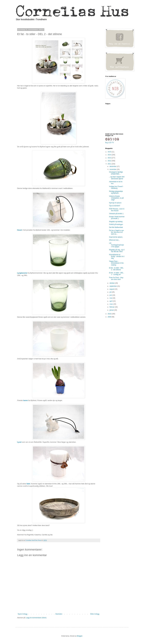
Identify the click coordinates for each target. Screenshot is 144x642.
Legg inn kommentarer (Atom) (36, 618)
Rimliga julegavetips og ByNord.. (116, 192)
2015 (110, 152)
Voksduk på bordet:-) (116, 213)
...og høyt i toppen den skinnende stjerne (116, 177)
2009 (110, 317)
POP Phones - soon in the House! (116, 210)
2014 (110, 155)
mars (111, 304)
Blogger (79, 636)
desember (113, 166)
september (113, 286)
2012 (110, 161)
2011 (110, 164)
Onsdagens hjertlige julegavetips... (116, 173)
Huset (19, 230)
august (112, 289)
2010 (110, 314)
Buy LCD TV (109, 143)
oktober (112, 283)
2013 (110, 158)
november (113, 169)
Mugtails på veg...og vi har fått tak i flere (116, 250)
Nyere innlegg (22, 614)
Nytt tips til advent (115, 203)
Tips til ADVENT (114, 206)
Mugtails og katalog (115, 221)
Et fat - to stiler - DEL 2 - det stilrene (116, 269)
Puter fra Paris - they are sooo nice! (116, 278)
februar (112, 307)
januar (112, 310)
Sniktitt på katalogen (116, 224)
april (111, 301)
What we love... (114, 240)
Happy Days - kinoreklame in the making (116, 263)
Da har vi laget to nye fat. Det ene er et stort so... (116, 232)
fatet (28, 484)
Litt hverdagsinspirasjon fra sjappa (116, 245)
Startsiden (58, 614)
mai (111, 298)
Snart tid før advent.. (116, 237)
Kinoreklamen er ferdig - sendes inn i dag (117, 256)
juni (111, 295)
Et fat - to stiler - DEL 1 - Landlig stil (116, 273)
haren (25, 400)
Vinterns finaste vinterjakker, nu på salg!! (116, 198)
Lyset (19, 442)
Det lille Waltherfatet (116, 227)
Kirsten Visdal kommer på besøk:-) (117, 217)
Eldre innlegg (94, 614)
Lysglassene (22, 273)
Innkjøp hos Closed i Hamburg (116, 187)
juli (111, 292)
